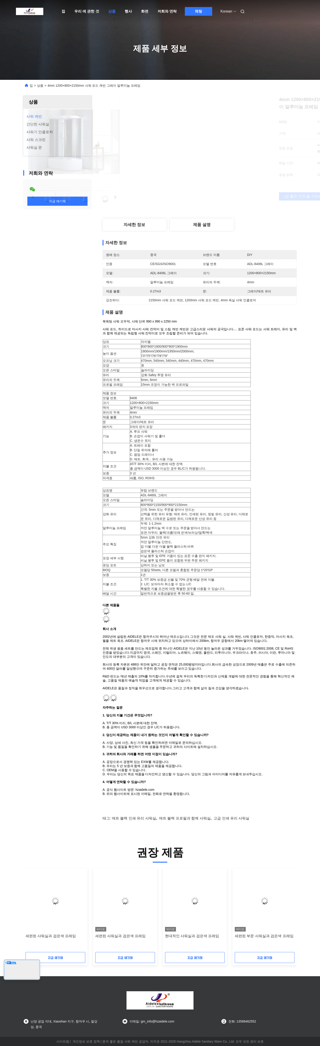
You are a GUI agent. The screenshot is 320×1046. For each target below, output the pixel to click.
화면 (144, 11)
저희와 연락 (167, 11)
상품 (112, 11)
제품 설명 (202, 224)
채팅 (198, 11)
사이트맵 (62, 1041)
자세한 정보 (134, 224)
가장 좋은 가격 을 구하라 (227, 196)
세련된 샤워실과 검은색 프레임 (51, 936)
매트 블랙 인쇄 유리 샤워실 (134, 818)
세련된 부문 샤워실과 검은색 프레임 (264, 936)
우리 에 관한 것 (86, 11)
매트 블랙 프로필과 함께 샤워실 (185, 818)
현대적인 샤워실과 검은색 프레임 (192, 936)
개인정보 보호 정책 (86, 1041)
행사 (128, 11)
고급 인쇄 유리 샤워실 (231, 818)
